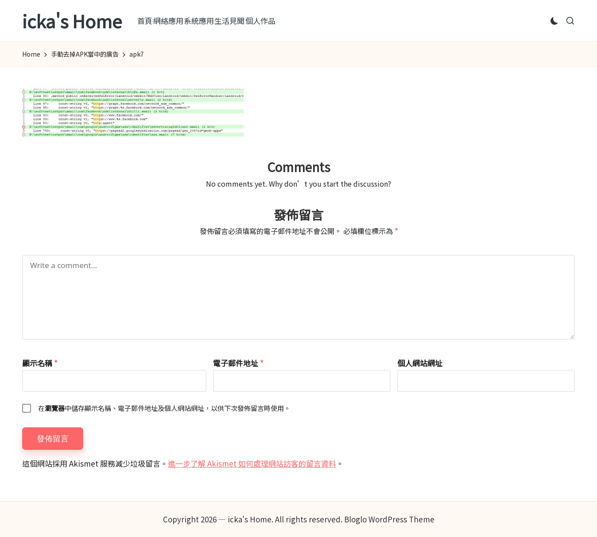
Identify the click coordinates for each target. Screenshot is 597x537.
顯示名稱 (40, 362)
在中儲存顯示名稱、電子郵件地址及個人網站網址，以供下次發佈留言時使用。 (164, 408)
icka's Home (72, 21)
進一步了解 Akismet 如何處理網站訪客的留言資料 (252, 463)
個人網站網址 (419, 362)
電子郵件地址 (238, 362)
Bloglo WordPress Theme (389, 519)
